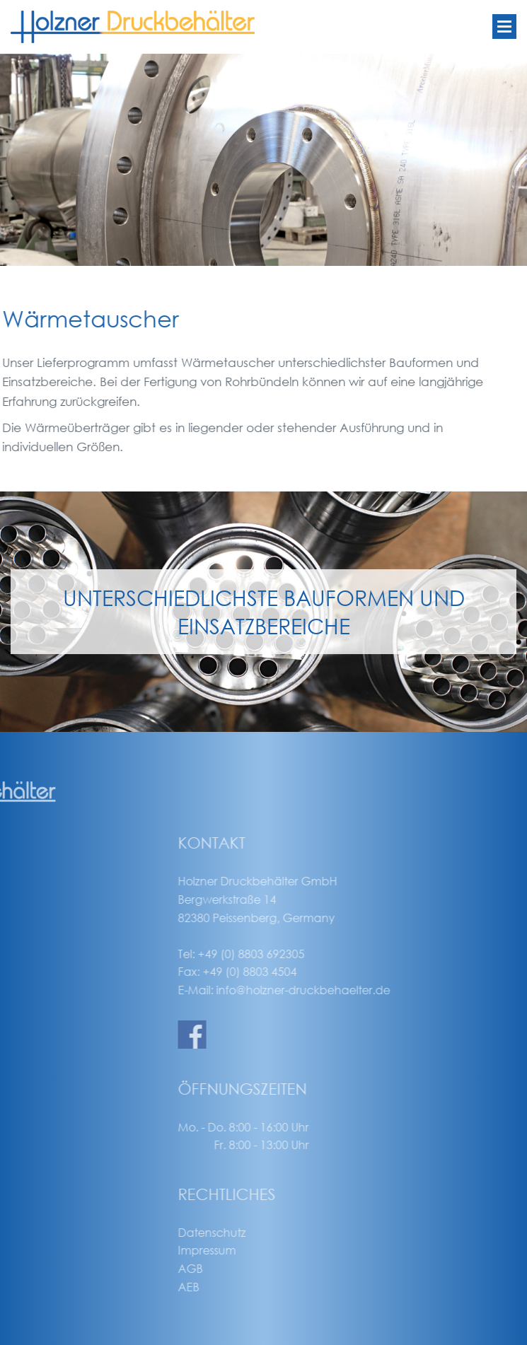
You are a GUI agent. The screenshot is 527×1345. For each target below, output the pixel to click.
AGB (262, 1268)
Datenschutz (284, 1232)
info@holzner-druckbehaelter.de (376, 989)
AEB (261, 1286)
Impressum (279, 1249)
